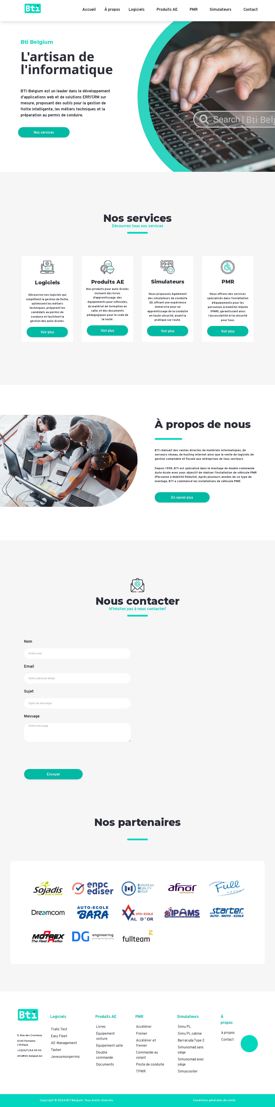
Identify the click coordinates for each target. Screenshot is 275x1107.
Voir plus (47, 332)
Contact (250, 9)
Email (29, 666)
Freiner (141, 1034)
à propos (228, 1033)
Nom (28, 641)
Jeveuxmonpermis (65, 1057)
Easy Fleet (59, 1036)
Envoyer (50, 774)
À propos (112, 9)
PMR (194, 9)
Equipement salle (109, 1046)
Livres (100, 1027)
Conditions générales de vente (214, 1100)
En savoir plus (182, 498)
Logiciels (137, 9)
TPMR (141, 1071)
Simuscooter (188, 1071)
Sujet (29, 691)
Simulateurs (220, 9)
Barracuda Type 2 (191, 1040)
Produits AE (167, 9)
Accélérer (144, 1027)
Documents (105, 1065)
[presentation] (56, 755)
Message (32, 716)
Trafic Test (59, 1029)
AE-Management (64, 1043)
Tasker (56, 1050)
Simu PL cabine (190, 1034)
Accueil (89, 9)
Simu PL (184, 1027)
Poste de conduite (150, 1065)
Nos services (46, 133)
